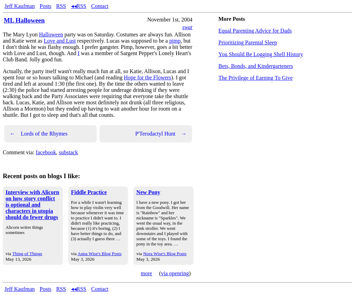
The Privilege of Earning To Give (255, 78)
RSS (61, 6)
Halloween (51, 34)
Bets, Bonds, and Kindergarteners (255, 66)
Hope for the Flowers (147, 77)
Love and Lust (60, 41)
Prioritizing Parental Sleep (247, 42)
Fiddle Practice (89, 192)
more (146, 273)
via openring (175, 273)
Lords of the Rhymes (39, 134)
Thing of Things (27, 253)
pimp (175, 41)
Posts (45, 6)
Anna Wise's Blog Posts (100, 253)
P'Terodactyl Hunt (161, 134)
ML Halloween (24, 20)
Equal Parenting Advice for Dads (255, 31)
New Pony (148, 192)
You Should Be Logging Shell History (260, 54)
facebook (46, 152)
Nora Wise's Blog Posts (165, 253)
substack (68, 152)
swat (187, 27)
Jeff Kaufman (20, 6)
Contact (100, 6)
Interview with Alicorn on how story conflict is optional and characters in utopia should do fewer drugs (32, 204)
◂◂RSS (78, 6)
